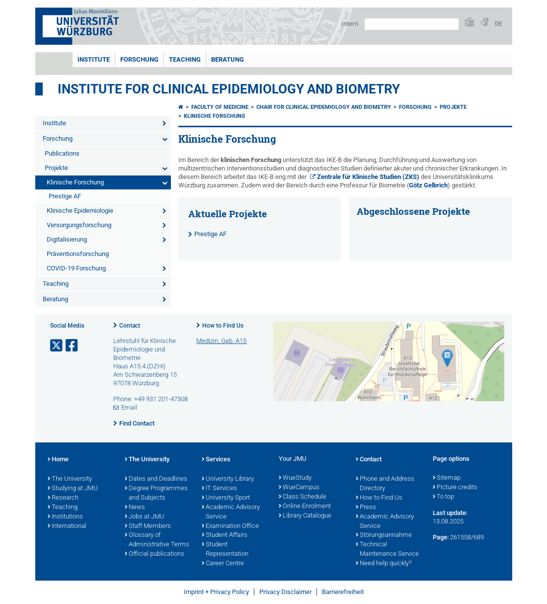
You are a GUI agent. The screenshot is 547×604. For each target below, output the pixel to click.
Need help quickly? (384, 563)
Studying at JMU (73, 488)
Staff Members (148, 526)
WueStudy (295, 478)
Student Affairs (224, 535)
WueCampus (299, 487)
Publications (62, 153)
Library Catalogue (305, 516)
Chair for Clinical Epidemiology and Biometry (323, 107)
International (67, 526)
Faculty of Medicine (219, 107)
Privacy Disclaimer (285, 592)
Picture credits (455, 487)
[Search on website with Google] (412, 24)
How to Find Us (222, 325)
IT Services (219, 488)
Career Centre (223, 563)
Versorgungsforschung (79, 225)
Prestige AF (65, 196)
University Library (228, 479)
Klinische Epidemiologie (80, 210)
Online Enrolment (305, 506)
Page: (441, 537)
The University (70, 479)
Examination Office (230, 526)
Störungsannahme (384, 535)
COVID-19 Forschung (76, 268)
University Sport (226, 498)
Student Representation (225, 549)
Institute (94, 59)
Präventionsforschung (78, 254)
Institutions (65, 517)
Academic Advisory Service (231, 512)
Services (216, 459)
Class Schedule (302, 497)
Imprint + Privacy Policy (216, 592)
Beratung (227, 59)
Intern (349, 23)
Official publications (154, 554)
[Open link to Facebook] (72, 345)
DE (498, 23)
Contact (129, 325)
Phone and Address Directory (385, 484)
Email (129, 407)
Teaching (185, 59)
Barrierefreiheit (343, 592)
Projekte (56, 168)
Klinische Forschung (75, 182)
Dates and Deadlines (156, 479)
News (135, 507)
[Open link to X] (57, 345)
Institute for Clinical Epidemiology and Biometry (229, 89)
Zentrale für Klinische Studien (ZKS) (368, 176)
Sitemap (447, 478)
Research (63, 498)
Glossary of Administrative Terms (157, 540)
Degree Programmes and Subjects (156, 493)
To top (443, 497)
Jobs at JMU (144, 517)
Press (366, 507)
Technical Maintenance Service (387, 549)
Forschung (139, 59)
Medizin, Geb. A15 (221, 341)
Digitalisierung (67, 239)
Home (58, 459)
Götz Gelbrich (428, 185)
